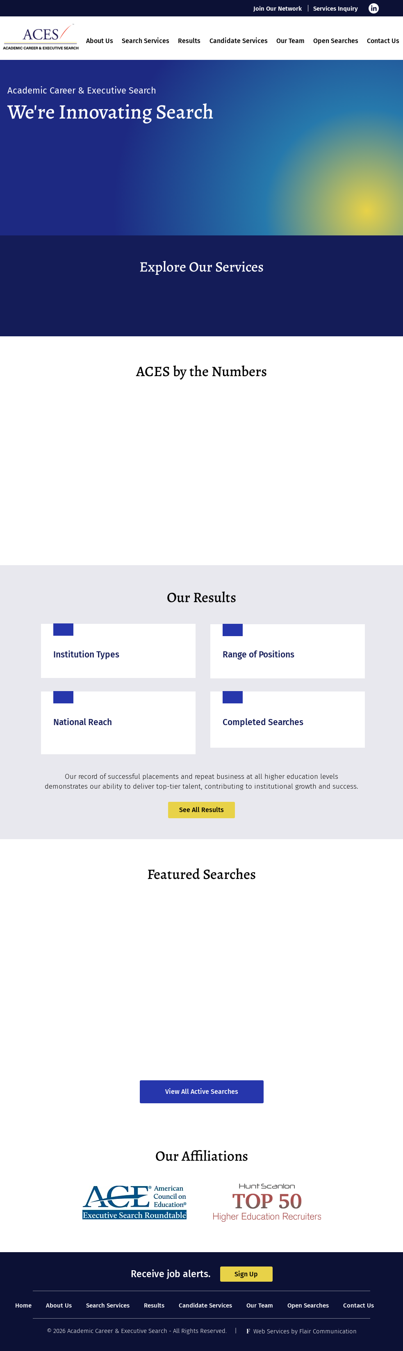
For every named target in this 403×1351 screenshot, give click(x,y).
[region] (118, 651)
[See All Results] (201, 810)
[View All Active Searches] (202, 1091)
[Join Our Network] (278, 8)
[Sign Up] (246, 1274)
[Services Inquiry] (336, 8)
